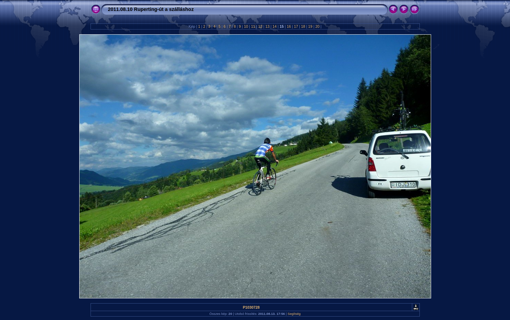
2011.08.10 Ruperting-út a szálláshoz (151, 9)
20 (317, 26)
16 (289, 26)
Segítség (294, 314)
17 (296, 26)
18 (303, 26)
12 (260, 26)
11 (253, 26)
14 (274, 26)
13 (267, 26)
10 (246, 26)
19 (310, 26)
